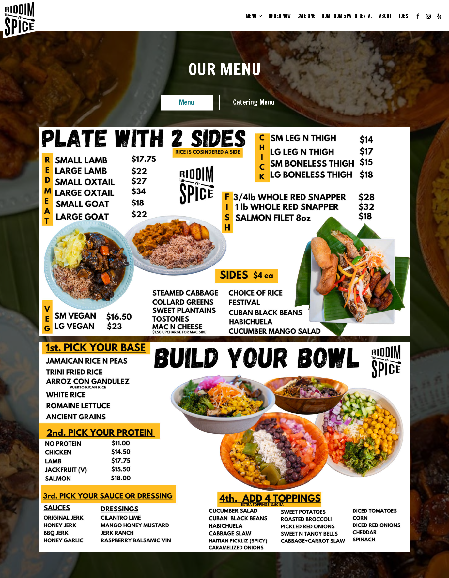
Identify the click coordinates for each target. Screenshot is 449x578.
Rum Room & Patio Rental (347, 16)
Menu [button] (254, 16)
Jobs (403, 16)
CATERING (306, 16)
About (385, 16)
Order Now (280, 16)
